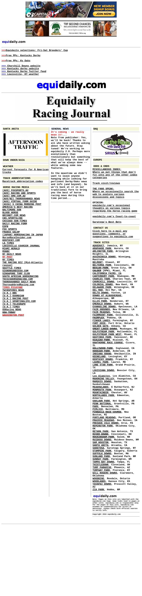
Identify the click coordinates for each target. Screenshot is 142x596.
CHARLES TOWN (101, 302)
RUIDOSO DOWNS (102, 495)
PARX (95, 455)
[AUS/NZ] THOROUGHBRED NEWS (21, 209)
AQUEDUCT (98, 262)
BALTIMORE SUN (11, 222)
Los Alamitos (101, 419)
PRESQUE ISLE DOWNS (106, 475)
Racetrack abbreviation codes (22, 189)
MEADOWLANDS (101, 432)
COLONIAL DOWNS (103, 309)
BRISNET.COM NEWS (14, 229)
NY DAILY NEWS (11, 275)
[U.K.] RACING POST (15, 328)
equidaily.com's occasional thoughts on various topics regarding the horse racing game (115, 220)
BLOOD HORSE (10, 225)
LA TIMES (8, 262)
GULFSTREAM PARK (103, 365)
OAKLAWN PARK (101, 449)
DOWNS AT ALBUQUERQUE (107, 322)
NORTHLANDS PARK (103, 442)
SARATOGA (98, 505)
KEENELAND (99, 395)
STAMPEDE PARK (102, 508)
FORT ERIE (99, 355)
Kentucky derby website (20, 71)
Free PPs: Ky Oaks (15, 62)
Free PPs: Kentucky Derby (20, 56)
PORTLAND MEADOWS (104, 469)
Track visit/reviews (106, 191)
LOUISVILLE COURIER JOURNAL (21, 265)
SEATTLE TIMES (11, 292)
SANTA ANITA (101, 502)
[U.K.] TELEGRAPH (14, 335)
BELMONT (98, 282)
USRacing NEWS (11, 342)
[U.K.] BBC (9, 322)
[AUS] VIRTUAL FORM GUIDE (19, 212)
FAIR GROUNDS (101, 339)
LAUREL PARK (101, 402)
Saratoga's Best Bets (107, 235)
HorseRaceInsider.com (16, 255)
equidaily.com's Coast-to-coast (114, 229)
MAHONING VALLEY (103, 422)
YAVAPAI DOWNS (102, 548)
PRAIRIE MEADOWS (103, 472)
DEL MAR (98, 315)
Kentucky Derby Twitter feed (23, 74)
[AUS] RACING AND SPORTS (19, 202)
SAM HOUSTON (101, 498)
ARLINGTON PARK (103, 269)
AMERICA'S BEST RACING (17, 219)
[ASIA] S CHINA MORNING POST (21, 215)
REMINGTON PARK (103, 478)
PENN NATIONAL (102, 452)
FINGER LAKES (101, 352)
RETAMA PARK (101, 485)
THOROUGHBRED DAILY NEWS (19, 308)
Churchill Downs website (20, 67)
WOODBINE (98, 542)
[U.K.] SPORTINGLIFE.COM (19, 332)
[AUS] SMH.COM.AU (14, 205)
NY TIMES (8, 282)
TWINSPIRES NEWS (13, 318)
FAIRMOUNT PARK (103, 345)
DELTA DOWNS (101, 319)
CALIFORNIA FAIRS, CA (107, 296)
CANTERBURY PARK (103, 299)
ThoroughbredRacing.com (18, 312)
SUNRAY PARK (101, 518)
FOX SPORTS (9, 245)
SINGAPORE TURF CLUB (16, 298)
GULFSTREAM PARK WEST (107, 369)
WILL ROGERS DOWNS (105, 535)
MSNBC (6, 272)
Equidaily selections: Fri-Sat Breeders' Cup (34, 50)
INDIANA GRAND (102, 392)
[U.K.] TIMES (11, 338)
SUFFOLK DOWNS (102, 512)
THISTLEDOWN (101, 525)
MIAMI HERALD (11, 269)
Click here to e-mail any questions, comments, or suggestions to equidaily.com (113, 249)
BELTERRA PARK (102, 286)
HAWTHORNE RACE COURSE (108, 379)
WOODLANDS (99, 545)
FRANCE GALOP (11, 249)
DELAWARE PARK (102, 312)
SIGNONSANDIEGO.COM (15, 295)
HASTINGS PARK (102, 372)
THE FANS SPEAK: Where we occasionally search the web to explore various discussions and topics (116, 202)
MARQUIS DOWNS (102, 425)
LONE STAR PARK (103, 405)
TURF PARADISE (102, 528)
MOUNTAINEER (101, 439)
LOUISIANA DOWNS (103, 412)
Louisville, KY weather (20, 77)
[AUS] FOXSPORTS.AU (15, 199)
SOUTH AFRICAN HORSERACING (20, 302)
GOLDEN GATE (101, 359)
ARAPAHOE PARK (102, 266)
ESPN (5, 242)
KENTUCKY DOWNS (103, 399)
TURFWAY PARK (101, 532)
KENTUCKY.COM (11, 259)
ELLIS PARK (100, 329)
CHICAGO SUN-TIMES (14, 235)
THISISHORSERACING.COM (17, 305)
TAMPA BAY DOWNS (103, 522)
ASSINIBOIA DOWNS (104, 276)
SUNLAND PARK (101, 515)
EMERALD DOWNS (102, 332)
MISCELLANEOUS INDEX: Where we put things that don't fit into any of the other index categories (115, 180)
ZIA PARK (98, 555)
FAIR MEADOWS (101, 342)
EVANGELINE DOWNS (104, 335)
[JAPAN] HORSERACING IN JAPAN (22, 252)
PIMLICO (98, 459)
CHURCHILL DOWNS (103, 306)
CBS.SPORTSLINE (12, 232)
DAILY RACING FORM (14, 239)
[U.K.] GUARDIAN (13, 325)
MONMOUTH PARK (102, 435)
